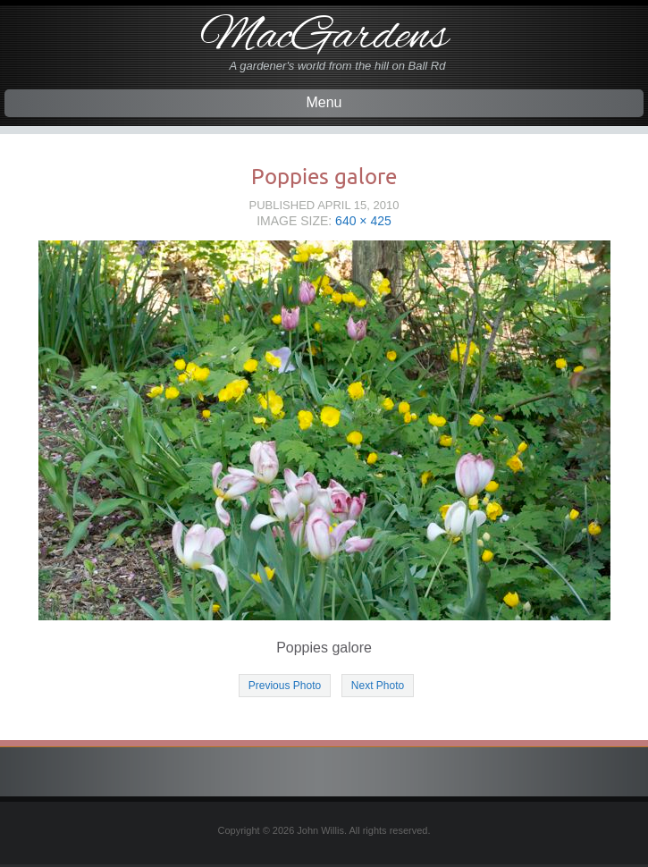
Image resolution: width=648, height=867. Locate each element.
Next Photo (377, 685)
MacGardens (324, 38)
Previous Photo (284, 685)
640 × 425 (363, 221)
